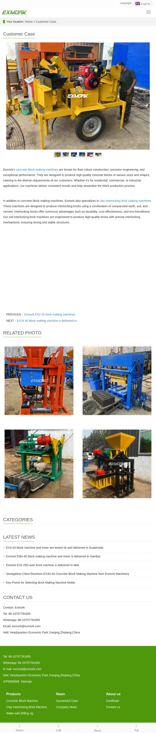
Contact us (113, 707)
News (60, 694)
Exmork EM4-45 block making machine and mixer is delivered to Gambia (53, 556)
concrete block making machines (37, 169)
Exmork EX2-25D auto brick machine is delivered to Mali (42, 565)
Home (29, 21)
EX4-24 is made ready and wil (117, 503)
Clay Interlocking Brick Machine (26, 707)
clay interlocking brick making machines (125, 200)
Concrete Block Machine (22, 700)
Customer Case (46, 21)
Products (13, 694)
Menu (97, 727)
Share (19, 727)
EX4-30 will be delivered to (117, 420)
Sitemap (26, 681)
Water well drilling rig (19, 713)
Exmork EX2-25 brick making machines (49, 314)
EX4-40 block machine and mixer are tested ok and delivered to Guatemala (54, 547)
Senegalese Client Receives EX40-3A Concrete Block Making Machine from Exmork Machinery (67, 573)
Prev (11, 96)
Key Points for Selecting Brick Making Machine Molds (40, 582)
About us (113, 694)
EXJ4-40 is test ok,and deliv (39, 503)
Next (144, 96)
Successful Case (67, 700)
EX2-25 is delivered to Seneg (39, 420)
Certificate (112, 700)
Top (136, 727)
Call (58, 727)
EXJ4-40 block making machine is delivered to (47, 320)
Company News (66, 707)
